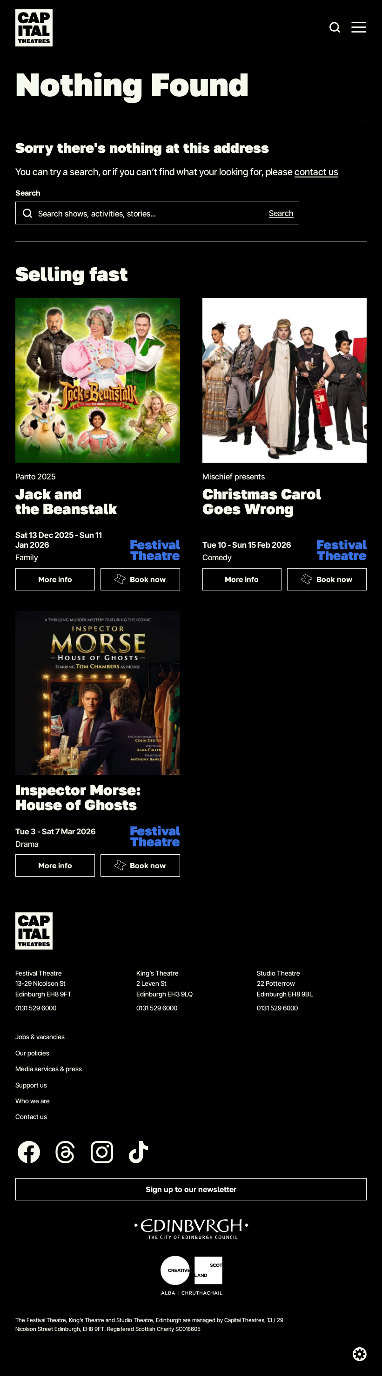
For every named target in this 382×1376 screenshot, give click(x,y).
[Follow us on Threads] (66, 1152)
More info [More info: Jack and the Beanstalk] (55, 579)
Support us (31, 1085)
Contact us (31, 1116)
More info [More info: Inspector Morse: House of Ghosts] (55, 865)
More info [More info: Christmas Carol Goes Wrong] (242, 579)
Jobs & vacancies (40, 1036)
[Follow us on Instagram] (101, 1152)
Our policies (32, 1052)
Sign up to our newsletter (191, 1189)
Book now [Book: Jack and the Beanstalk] (139, 578)
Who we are (32, 1100)
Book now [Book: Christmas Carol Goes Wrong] (326, 578)
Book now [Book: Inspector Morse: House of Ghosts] (139, 865)
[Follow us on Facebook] (28, 1152)
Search (27, 193)
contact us (316, 171)
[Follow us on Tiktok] (139, 1152)
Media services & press (48, 1068)
